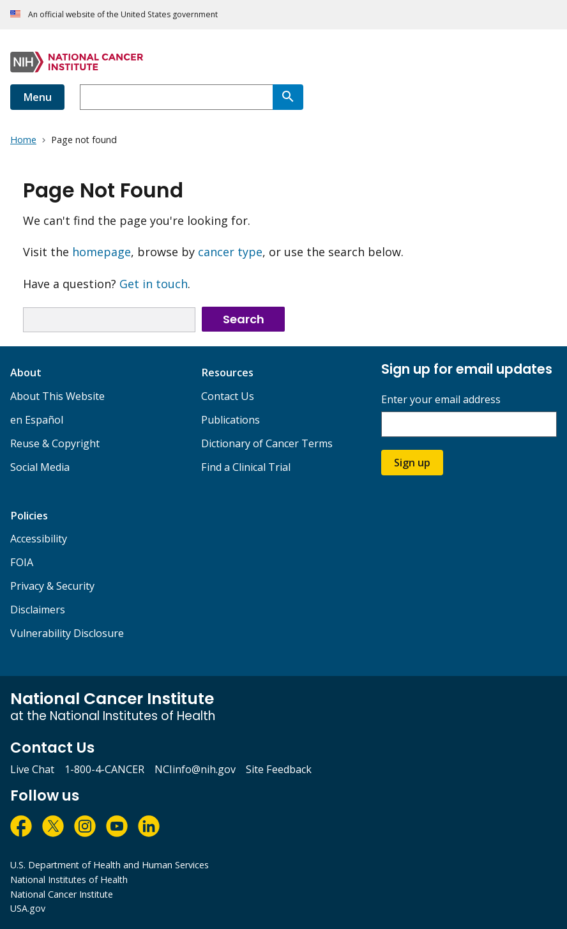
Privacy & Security (52, 586)
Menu (37, 97)
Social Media (40, 467)
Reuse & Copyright (55, 443)
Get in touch (153, 283)
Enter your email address (441, 399)
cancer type (230, 251)
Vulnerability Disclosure (67, 633)
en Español (36, 420)
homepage (101, 251)
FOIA (21, 562)
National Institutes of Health (69, 879)
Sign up (412, 463)
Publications (230, 420)
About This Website (57, 396)
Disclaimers (37, 610)
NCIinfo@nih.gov (195, 769)
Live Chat (32, 769)
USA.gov (27, 908)
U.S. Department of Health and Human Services (109, 865)
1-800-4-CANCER (104, 769)
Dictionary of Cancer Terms (267, 443)
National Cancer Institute (61, 894)
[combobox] (176, 97)
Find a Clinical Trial (246, 467)
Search (243, 319)
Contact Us (227, 396)
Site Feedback (279, 769)
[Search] (288, 97)
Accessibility (38, 539)
